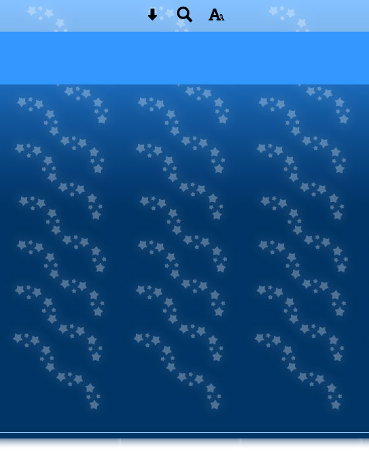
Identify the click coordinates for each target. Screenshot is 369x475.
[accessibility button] (216, 18)
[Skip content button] (152, 18)
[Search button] (184, 18)
